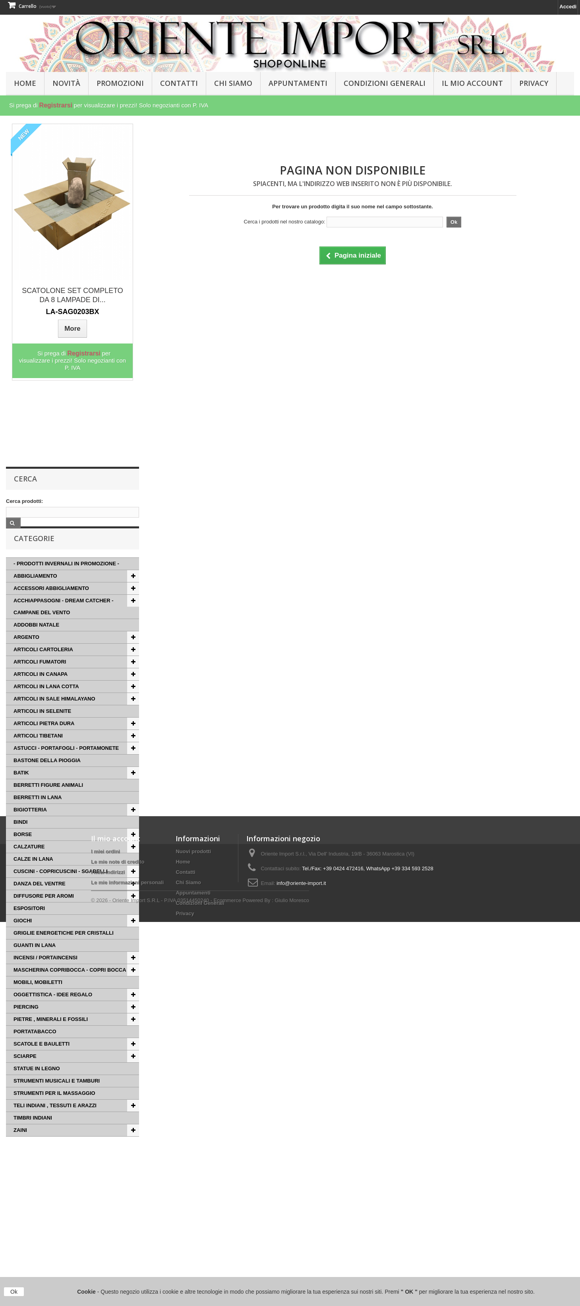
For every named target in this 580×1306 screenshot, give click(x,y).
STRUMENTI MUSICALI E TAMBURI (57, 1095)
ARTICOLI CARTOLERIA (43, 663)
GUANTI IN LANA (35, 959)
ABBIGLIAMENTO (35, 590)
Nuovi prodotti (193, 1218)
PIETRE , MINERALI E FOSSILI (51, 1033)
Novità (66, 83)
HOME (25, 83)
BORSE (23, 848)
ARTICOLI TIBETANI (38, 750)
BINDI (20, 836)
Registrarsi (55, 105)
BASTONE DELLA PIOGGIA (47, 774)
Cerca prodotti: (24, 501)
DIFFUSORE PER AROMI (44, 910)
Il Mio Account (472, 83)
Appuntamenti (298, 83)
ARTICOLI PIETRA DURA (44, 737)
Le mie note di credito (117, 1228)
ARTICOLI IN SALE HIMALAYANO (54, 713)
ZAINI (20, 1144)
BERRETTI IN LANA (38, 811)
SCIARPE (25, 1070)
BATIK (21, 787)
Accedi (567, 7)
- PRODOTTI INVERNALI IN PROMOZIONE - (66, 577)
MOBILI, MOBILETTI (38, 996)
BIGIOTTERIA (30, 824)
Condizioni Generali (384, 83)
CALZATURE (29, 861)
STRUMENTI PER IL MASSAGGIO (54, 1107)
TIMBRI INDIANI (33, 1132)
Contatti (179, 83)
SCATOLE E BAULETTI (42, 1058)
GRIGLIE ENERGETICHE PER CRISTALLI (64, 947)
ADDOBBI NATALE (36, 639)
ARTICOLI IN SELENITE (42, 725)
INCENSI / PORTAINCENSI (45, 971)
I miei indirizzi (108, 1238)
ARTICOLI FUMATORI (40, 676)
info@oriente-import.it (301, 1249)
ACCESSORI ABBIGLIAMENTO (51, 602)
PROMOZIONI (120, 83)
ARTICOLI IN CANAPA (41, 688)
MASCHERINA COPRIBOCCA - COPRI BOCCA (70, 984)
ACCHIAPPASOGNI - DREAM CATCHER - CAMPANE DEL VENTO (64, 620)
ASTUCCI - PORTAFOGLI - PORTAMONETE (66, 762)
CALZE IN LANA (33, 873)
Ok (13, 1292)
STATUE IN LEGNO (37, 1082)
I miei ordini (105, 1218)
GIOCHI (23, 934)
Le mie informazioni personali (127, 1249)
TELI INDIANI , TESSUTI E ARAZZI (55, 1119)
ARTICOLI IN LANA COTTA (46, 700)
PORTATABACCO (35, 1045)
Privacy (533, 83)
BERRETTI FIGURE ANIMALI (48, 799)
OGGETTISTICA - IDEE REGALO (53, 1008)
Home (183, 1228)
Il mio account (115, 1204)
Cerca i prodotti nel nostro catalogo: (284, 222)
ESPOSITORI (29, 922)
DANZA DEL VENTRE (40, 897)
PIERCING (26, 1021)
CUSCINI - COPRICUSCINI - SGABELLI (61, 885)
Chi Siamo (233, 83)
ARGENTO (26, 651)
